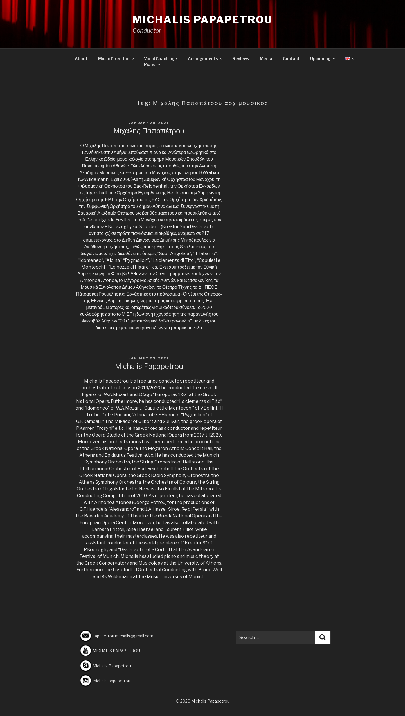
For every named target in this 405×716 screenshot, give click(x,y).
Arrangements (205, 58)
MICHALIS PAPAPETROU (116, 650)
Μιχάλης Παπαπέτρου (149, 130)
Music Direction (116, 58)
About (81, 58)
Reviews (241, 58)
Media (266, 58)
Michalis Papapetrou (202, 19)
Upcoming (323, 58)
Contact (291, 58)
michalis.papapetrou (111, 680)
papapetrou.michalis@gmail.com (123, 635)
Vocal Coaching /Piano (160, 61)
